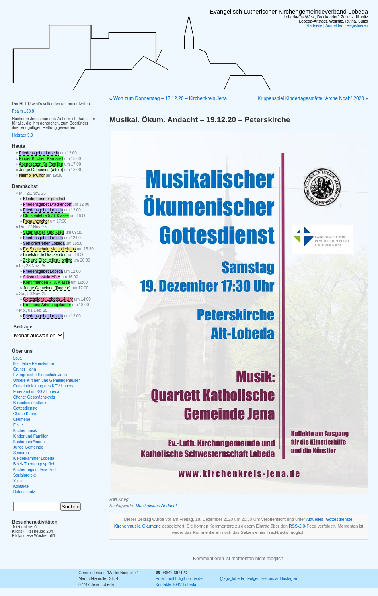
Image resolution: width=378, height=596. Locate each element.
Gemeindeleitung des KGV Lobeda (44, 386)
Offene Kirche (25, 414)
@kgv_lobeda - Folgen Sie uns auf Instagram (260, 578)
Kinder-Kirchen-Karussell (41, 158)
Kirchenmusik (127, 526)
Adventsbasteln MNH (41, 277)
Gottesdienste (339, 519)
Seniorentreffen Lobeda (43, 243)
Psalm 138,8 (23, 111)
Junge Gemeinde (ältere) (41, 170)
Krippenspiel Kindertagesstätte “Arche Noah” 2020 (310, 98)
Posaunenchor (36, 221)
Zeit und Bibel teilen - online (47, 260)
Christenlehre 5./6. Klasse (46, 215)
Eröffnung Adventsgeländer (47, 305)
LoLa (17, 358)
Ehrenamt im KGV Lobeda (36, 391)
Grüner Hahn (24, 369)
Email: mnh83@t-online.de (179, 578)
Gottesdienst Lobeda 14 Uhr (48, 299)
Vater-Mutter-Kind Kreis (43, 232)
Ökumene (151, 526)
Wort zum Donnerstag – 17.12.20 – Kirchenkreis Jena (170, 98)
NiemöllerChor (32, 175)
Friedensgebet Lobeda (39, 153)
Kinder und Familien (31, 436)
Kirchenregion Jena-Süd (34, 469)
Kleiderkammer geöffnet (44, 199)
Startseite (314, 25)
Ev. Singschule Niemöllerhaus (49, 249)
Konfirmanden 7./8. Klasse (46, 282)
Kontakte (21, 486)
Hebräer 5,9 (22, 135)
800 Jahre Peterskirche (33, 364)
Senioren (21, 453)
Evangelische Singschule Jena (40, 375)
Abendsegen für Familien (41, 164)
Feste (18, 425)
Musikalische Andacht (156, 505)
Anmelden (334, 25)
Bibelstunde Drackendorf (45, 254)
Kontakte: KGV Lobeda (176, 584)
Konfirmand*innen (29, 442)
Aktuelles (314, 519)
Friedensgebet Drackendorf (47, 204)
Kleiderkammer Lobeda (33, 458)
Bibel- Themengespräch (34, 464)
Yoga (17, 481)
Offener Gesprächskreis (34, 397)
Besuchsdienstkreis (30, 403)
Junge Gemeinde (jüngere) (46, 288)
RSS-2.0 (297, 526)
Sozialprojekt (24, 475)
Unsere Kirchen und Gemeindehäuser (46, 380)
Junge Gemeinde (28, 447)
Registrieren (357, 25)
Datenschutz (24, 492)
